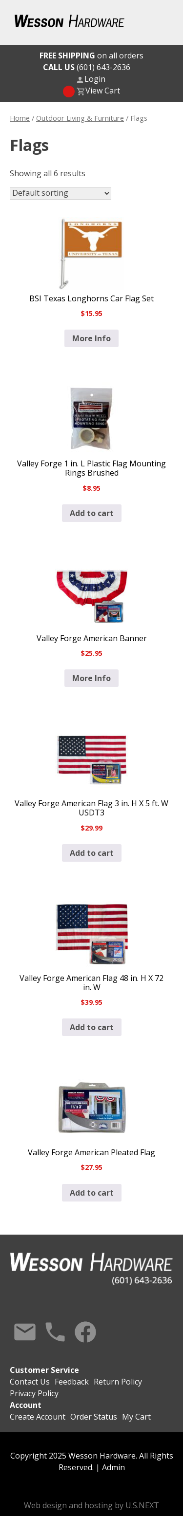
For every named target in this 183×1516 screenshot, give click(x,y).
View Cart (102, 90)
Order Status (93, 1416)
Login (94, 79)
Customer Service (44, 1370)
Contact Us (25, 1332)
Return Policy (118, 1381)
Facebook (85, 1332)
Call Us (55, 1332)
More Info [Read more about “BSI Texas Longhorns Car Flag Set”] (91, 338)
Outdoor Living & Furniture (80, 118)
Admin (113, 1467)
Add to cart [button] (92, 513)
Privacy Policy (34, 1393)
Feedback (72, 1381)
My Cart (136, 1416)
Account (25, 1405)
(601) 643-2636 (86, 67)
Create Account (37, 1416)
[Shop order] (60, 193)
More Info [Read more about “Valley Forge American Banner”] (91, 678)
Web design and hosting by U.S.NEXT (91, 1505)
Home (20, 118)
